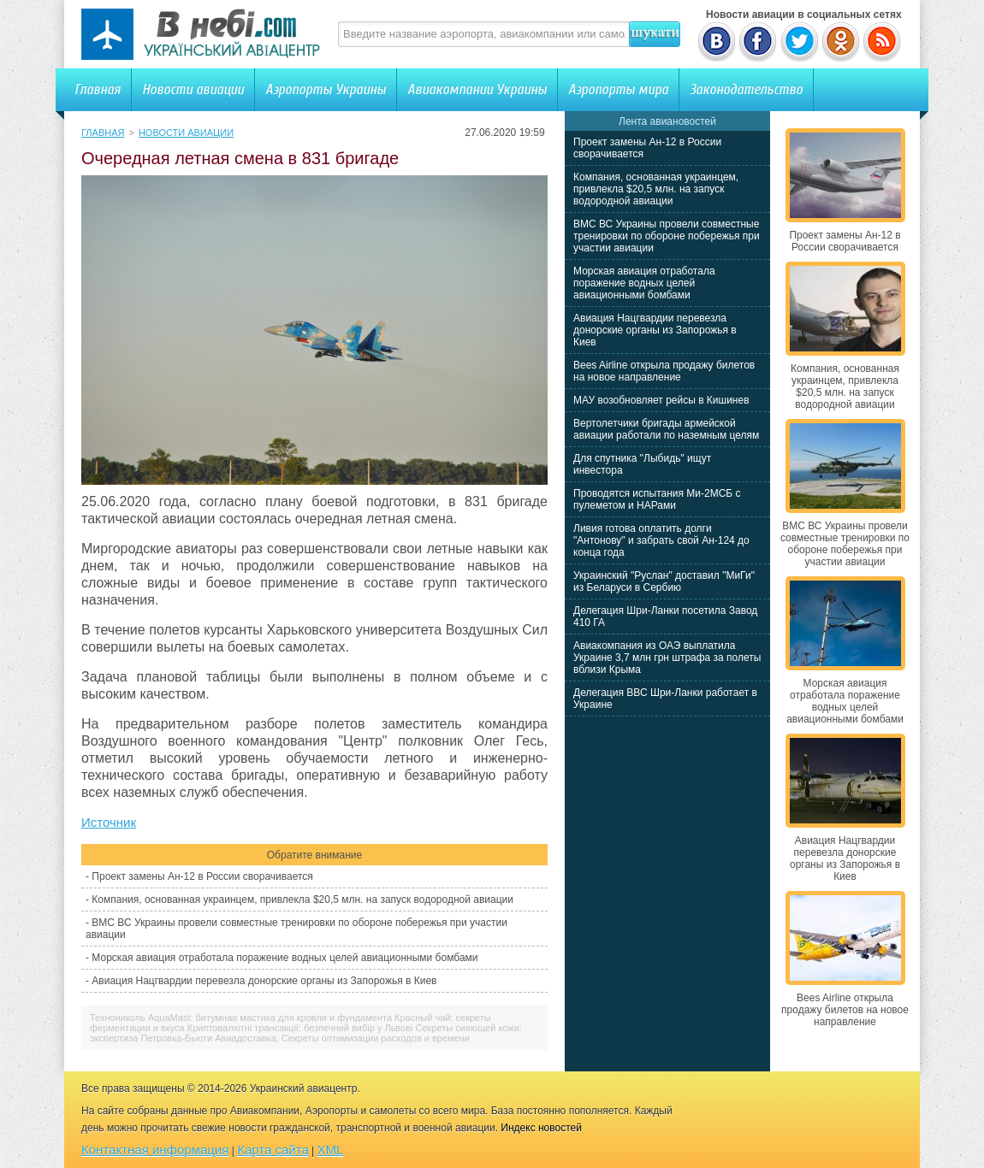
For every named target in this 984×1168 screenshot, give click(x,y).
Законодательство (746, 89)
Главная (97, 89)
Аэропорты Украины (325, 89)
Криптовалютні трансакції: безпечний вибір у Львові (300, 1028)
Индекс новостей (541, 1128)
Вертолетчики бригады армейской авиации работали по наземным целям (666, 429)
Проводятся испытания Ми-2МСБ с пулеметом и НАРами (657, 499)
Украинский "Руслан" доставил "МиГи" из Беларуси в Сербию (664, 581)
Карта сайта (273, 1149)
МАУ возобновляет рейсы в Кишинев (661, 400)
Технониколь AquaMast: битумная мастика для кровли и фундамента (241, 1017)
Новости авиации (193, 89)
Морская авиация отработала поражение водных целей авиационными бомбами (284, 958)
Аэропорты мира (618, 89)
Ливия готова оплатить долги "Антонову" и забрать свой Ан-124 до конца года (661, 540)
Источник (108, 822)
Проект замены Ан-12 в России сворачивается (202, 876)
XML (330, 1149)
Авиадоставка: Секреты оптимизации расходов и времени (342, 1038)
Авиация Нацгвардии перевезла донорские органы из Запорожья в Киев (264, 981)
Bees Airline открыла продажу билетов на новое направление (664, 371)
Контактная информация (154, 1149)
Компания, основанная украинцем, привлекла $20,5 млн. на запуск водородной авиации (302, 899)
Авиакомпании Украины (477, 89)
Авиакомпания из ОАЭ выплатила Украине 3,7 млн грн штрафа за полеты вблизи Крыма (667, 657)
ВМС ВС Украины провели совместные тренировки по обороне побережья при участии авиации (666, 236)
